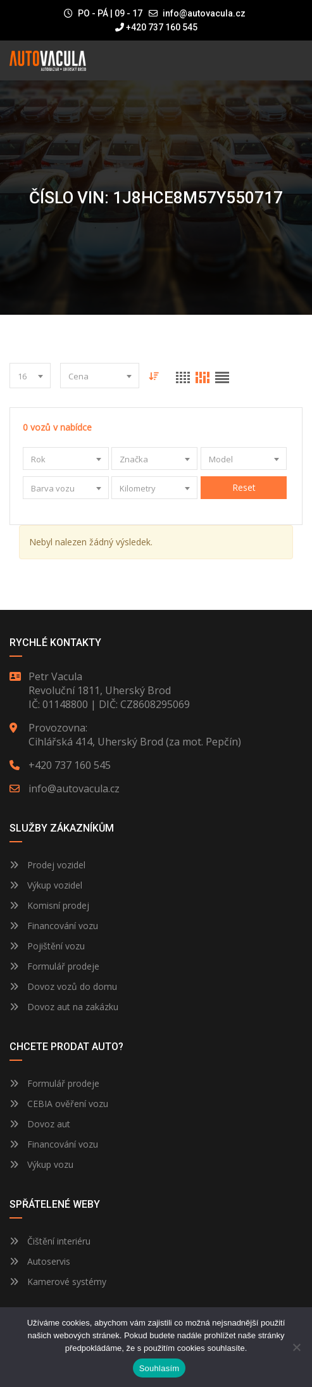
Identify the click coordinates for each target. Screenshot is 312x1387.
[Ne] (296, 1347)
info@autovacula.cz (204, 13)
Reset (243, 487)
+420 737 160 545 (156, 27)
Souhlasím (159, 1368)
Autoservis (39, 1261)
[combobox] (30, 375)
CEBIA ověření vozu (67, 1104)
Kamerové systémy (57, 1282)
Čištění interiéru (49, 1241)
